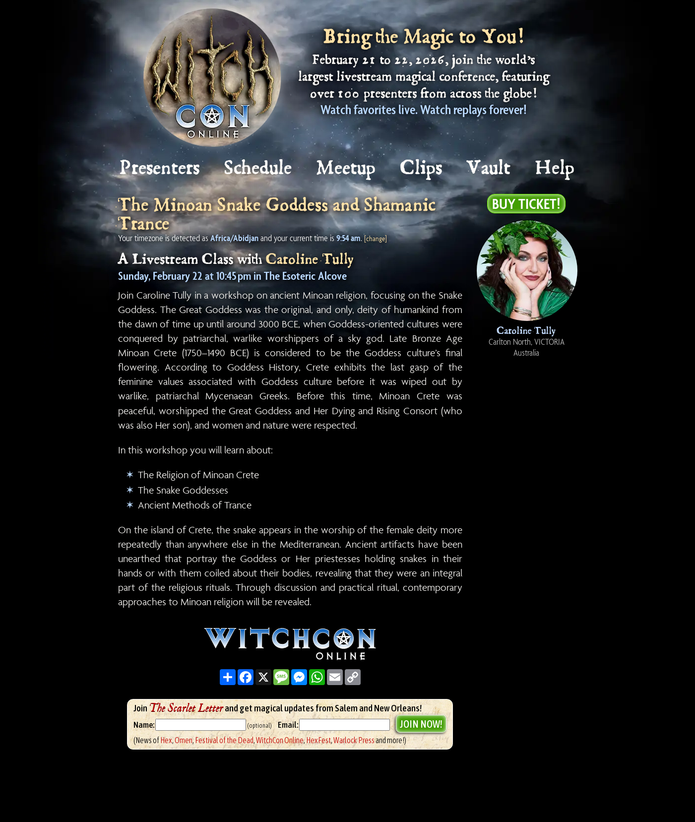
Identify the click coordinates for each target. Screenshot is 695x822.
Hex (166, 740)
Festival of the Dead (224, 740)
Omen (183, 740)
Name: (143, 725)
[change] (375, 238)
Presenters (160, 168)
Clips (421, 168)
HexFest (318, 740)
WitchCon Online (280, 740)
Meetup (346, 168)
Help (555, 168)
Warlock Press (354, 740)
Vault (489, 168)
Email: (288, 725)
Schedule (258, 168)
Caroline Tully (310, 259)
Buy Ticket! (526, 203)
